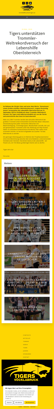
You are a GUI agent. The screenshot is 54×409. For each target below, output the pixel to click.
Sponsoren (27, 354)
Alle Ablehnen (18, 402)
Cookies (20, 406)
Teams (25, 347)
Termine (26, 341)
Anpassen (9, 402)
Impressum (32, 406)
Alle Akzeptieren (30, 402)
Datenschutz (26, 406)
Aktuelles (26, 338)
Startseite (27, 335)
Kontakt (26, 357)
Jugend (25, 351)
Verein (25, 344)
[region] (20, 396)
